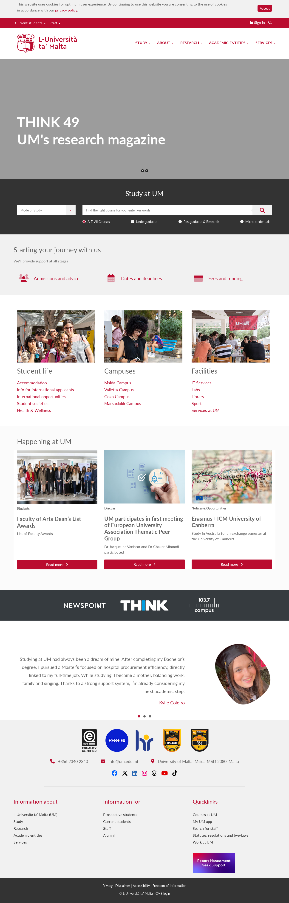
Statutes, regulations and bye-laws (220, 835)
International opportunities (41, 396)
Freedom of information (170, 885)
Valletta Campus (119, 389)
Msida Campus (117, 382)
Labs (196, 389)
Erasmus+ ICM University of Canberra (226, 522)
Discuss (109, 508)
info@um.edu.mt (119, 761)
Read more (57, 564)
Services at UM (206, 410)
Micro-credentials (257, 221)
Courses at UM (205, 814)
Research (191, 42)
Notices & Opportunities (209, 508)
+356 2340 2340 (69, 761)
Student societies (32, 403)
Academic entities (229, 42)
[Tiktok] (174, 773)
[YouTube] (164, 773)
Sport (196, 403)
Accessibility (141, 885)
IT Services (202, 382)
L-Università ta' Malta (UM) (35, 814)
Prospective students (120, 814)
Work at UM (203, 842)
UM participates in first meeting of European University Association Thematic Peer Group (143, 528)
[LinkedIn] (134, 773)
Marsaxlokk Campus (122, 403)
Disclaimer (122, 885)
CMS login (163, 893)
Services (265, 42)
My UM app (202, 821)
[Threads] (154, 773)
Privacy (107, 885)
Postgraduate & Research (201, 221)
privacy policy (66, 10)
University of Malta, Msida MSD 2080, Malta (195, 761)
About (165, 42)
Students (23, 508)
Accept (265, 8)
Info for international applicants (45, 389)
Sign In (259, 22)
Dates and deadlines (141, 278)
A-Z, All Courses (99, 221)
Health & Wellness (34, 410)
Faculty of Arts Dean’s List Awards (49, 522)
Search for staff (205, 828)
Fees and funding (225, 278)
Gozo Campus (117, 396)
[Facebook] (114, 773)
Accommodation (32, 382)
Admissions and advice (56, 278)
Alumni (109, 835)
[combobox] (177, 215)
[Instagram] (144, 773)
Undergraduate (146, 221)
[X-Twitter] (125, 773)
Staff (54, 22)
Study (142, 42)
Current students (30, 22)
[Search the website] (270, 22)
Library (198, 396)
